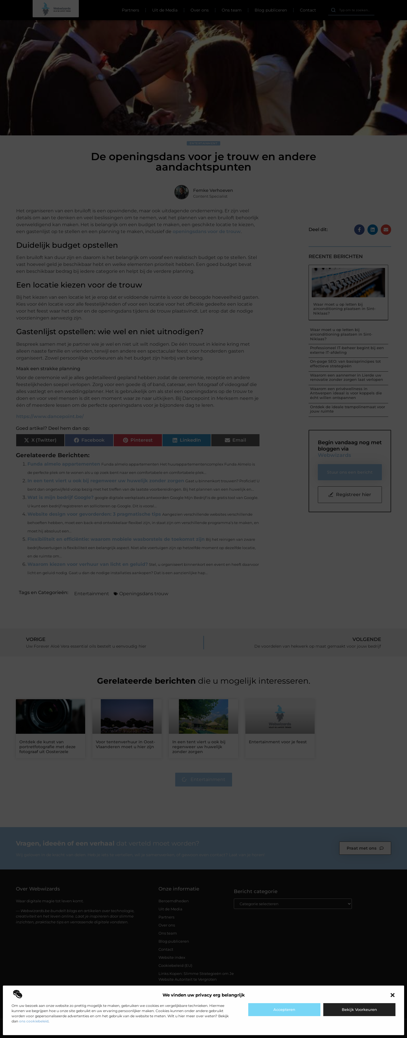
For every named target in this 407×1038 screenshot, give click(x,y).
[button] (392, 995)
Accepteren (284, 1009)
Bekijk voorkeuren (359, 1009)
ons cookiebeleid (33, 1021)
